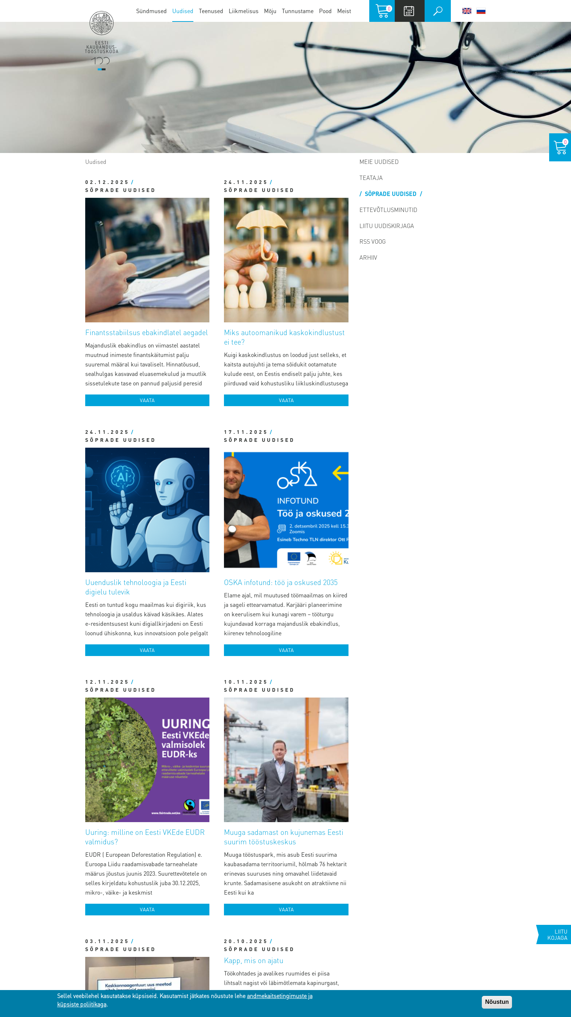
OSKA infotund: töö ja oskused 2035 (306, 342)
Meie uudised (379, 161)
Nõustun (497, 1002)
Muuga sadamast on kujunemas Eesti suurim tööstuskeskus (308, 492)
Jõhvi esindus (76, 947)
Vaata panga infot (179, 942)
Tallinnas (67, 867)
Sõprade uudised (116, 295)
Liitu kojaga (557, 934)
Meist (344, 11)
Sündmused (151, 11)
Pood (325, 11)
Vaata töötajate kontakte (188, 923)
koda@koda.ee (197, 896)
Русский (481, 11)
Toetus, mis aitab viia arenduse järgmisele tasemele (166, 637)
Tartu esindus (76, 894)
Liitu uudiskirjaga (386, 225)
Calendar (409, 11)
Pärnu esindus (78, 920)
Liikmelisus (244, 11)
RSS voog (372, 241)
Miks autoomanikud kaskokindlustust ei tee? (303, 203)
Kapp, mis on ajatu (253, 628)
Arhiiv (368, 257)
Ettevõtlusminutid (388, 209)
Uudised (182, 11)
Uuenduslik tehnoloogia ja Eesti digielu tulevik (171, 342)
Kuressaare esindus (88, 973)
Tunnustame (298, 11)
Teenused (211, 11)
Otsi (438, 11)
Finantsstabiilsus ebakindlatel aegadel (166, 198)
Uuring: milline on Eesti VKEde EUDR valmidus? (171, 492)
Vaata (178, 295)
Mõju (270, 11)
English (467, 11)
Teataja (371, 177)
